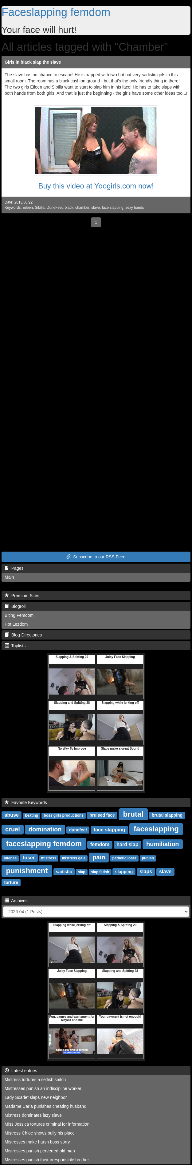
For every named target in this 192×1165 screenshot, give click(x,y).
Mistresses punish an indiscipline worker (43, 1088)
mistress (48, 858)
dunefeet (78, 829)
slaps (145, 871)
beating (31, 815)
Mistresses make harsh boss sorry (37, 1141)
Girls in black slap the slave (33, 62)
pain (98, 857)
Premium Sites (22, 595)
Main (9, 577)
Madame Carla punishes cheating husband (45, 1106)
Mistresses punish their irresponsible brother (47, 1159)
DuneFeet (55, 207)
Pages (14, 568)
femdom (99, 844)
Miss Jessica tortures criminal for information (47, 1124)
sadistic (64, 871)
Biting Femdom (19, 615)
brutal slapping (167, 815)
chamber (82, 207)
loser (29, 857)
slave (95, 207)
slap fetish (100, 872)
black (69, 207)
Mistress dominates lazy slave (33, 1115)
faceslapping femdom (44, 843)
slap (81, 872)
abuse (12, 815)
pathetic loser (124, 858)
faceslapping (156, 829)
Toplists (15, 645)
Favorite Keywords (26, 802)
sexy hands (134, 207)
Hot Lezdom (16, 624)
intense (10, 858)
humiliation (162, 844)
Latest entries (21, 1070)
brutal (133, 814)
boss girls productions (63, 815)
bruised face (102, 815)
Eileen (28, 207)
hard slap (127, 844)
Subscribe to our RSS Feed (95, 556)
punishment (27, 870)
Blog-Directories (23, 634)
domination (45, 829)
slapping (124, 871)
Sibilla (40, 207)
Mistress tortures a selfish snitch (35, 1079)
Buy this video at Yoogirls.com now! (96, 186)
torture (11, 882)
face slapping (112, 207)
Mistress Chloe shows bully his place (40, 1133)
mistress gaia (73, 858)
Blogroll (15, 606)
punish (148, 858)
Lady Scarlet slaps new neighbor (36, 1097)
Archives (16, 900)
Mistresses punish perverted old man (40, 1150)
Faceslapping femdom (56, 12)
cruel (12, 829)
